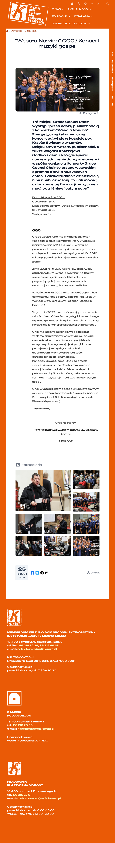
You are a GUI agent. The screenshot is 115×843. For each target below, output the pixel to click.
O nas (58, 9)
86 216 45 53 (49, 645)
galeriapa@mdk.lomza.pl (35, 728)
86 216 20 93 (23, 725)
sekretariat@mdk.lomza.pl (37, 649)
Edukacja (61, 16)
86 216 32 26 (28, 645)
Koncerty (32, 31)
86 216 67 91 (22, 794)
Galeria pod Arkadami (71, 23)
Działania (83, 16)
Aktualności (79, 9)
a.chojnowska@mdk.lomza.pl (39, 798)
